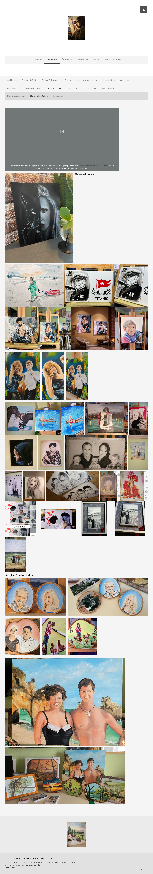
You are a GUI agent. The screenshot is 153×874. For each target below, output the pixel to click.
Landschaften (109, 80)
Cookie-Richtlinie (11, 865)
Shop (106, 59)
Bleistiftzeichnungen (16, 96)
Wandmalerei (108, 88)
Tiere (77, 88)
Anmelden (144, 870)
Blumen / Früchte (29, 80)
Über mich (67, 59)
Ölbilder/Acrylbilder (39, 96)
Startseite (37, 59)
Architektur (12, 80)
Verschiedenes (91, 88)
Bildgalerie (52, 59)
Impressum (9, 862)
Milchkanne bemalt (32, 88)
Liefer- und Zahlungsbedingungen (55, 862)
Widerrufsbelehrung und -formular (30, 862)
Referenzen (82, 59)
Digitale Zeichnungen (51, 80)
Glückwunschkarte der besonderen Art (81, 80)
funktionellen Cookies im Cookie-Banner (94, 166)
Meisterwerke (13, 88)
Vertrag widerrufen (33, 865)
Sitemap (21, 865)
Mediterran (124, 80)
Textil (68, 88)
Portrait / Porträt (53, 88)
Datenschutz (72, 862)
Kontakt (117, 59)
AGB (15, 862)
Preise (96, 59)
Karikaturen (58, 96)
